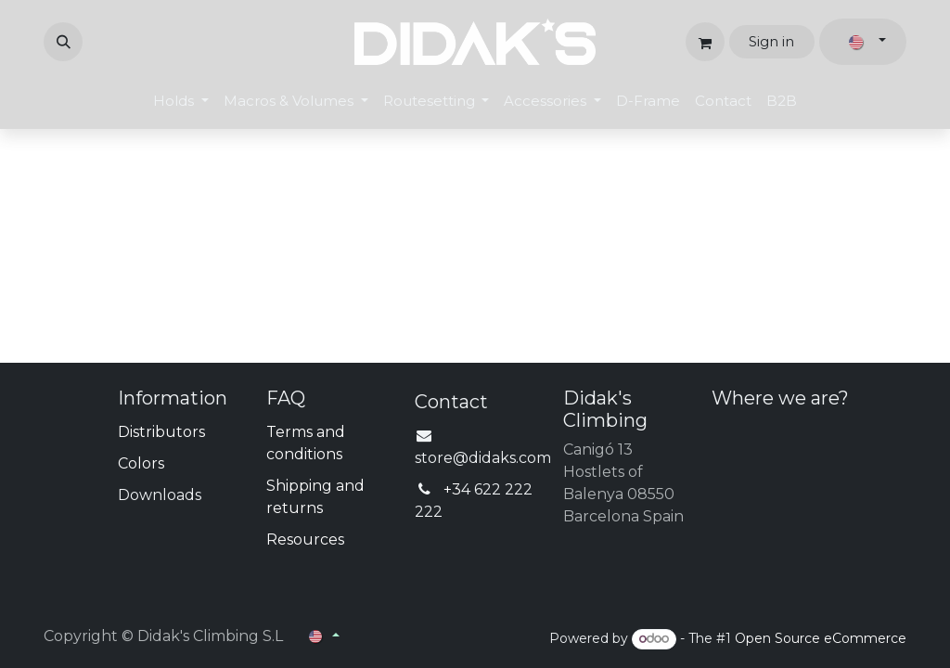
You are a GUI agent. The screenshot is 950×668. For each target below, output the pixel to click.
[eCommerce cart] (705, 41)
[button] (63, 41)
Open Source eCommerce (820, 638)
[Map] (809, 491)
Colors (141, 463)
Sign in (771, 41)
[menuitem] (181, 102)
